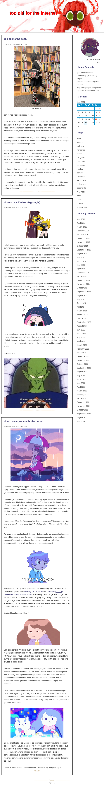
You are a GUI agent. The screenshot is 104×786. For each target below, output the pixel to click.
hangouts (81, 157)
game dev (81, 165)
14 (93, 116)
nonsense (81, 150)
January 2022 (82, 398)
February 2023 (83, 349)
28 (93, 123)
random (80, 169)
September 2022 (84, 368)
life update (81, 180)
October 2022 (82, 364)
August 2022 (82, 372)
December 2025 (83, 238)
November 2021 (83, 406)
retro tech (81, 176)
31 (79, 126)
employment (82, 207)
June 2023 (81, 334)
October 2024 (82, 288)
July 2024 (81, 299)
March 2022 (82, 391)
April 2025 (81, 269)
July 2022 (81, 375)
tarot (79, 199)
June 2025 (81, 261)
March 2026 (82, 227)
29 (96, 123)
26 (86, 123)
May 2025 (81, 265)
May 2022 (81, 383)
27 (89, 123)
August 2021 (82, 417)
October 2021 (82, 410)
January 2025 (82, 276)
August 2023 (82, 326)
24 (79, 123)
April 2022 (81, 387)
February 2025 (83, 273)
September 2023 (84, 322)
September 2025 (84, 250)
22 (96, 119)
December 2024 (83, 280)
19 (86, 119)
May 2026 (81, 219)
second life (81, 188)
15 (96, 116)
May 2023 (81, 337)
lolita (79, 138)
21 (93, 119)
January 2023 (82, 353)
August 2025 (82, 254)
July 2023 (81, 330)
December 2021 (83, 402)
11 (82, 116)
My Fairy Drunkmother (33, 591)
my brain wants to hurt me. (88, 91)
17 (79, 119)
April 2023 (81, 341)
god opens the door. (85, 73)
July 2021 (81, 421)
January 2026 (82, 234)
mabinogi (81, 192)
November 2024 (83, 284)
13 (89, 116)
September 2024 (84, 292)
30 (99, 123)
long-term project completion (89, 88)
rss (98, 62)
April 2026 (81, 223)
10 (79, 116)
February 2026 (83, 231)
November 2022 (83, 360)
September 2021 (84, 414)
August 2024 (82, 295)
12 (86, 116)
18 (82, 119)
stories (79, 142)
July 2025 (81, 257)
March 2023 (82, 345)
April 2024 (81, 307)
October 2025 (82, 246)
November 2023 (83, 314)
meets (79, 154)
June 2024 (81, 303)
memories (81, 161)
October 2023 (82, 318)
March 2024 (82, 311)
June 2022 (81, 379)
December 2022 (83, 356)
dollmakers (81, 184)
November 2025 (83, 242)
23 (99, 119)
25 (82, 123)
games (80, 173)
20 (89, 119)
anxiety (80, 203)
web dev (80, 146)
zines (79, 196)
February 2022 (83, 394)
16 (99, 116)
